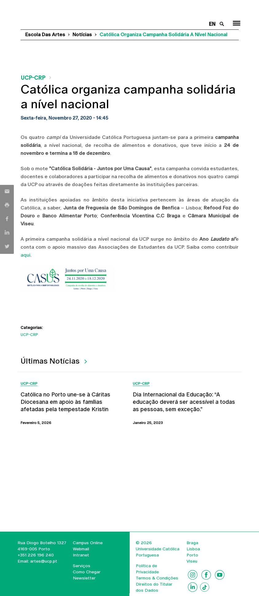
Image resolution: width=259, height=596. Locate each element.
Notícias (82, 34)
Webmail (81, 548)
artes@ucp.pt (43, 561)
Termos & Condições (157, 577)
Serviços (81, 565)
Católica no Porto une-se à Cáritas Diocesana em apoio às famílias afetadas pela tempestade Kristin (65, 401)
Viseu (191, 561)
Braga (192, 542)
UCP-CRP (33, 77)
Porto (192, 554)
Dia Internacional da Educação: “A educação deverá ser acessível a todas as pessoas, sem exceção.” (184, 401)
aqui (25, 255)
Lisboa (193, 548)
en (212, 24)
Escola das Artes (45, 34)
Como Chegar (86, 571)
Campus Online (88, 542)
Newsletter (84, 577)
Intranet (81, 554)
